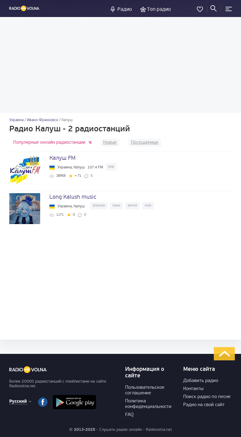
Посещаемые (145, 142)
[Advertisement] (120, 65)
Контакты (193, 389)
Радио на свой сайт (204, 405)
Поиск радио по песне (206, 397)
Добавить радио (200, 381)
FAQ (129, 415)
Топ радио (159, 9)
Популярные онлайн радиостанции (49, 142)
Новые (110, 142)
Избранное (200, 8)
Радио (124, 9)
